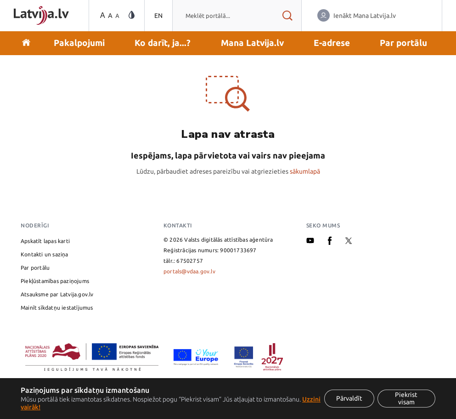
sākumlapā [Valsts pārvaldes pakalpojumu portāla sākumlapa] (305, 171)
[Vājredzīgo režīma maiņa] (132, 15)
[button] (79, 43)
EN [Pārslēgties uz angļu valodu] (158, 15)
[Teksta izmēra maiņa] (109, 15)
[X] (348, 242)
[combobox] (223, 15)
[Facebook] (330, 243)
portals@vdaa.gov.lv (189, 271)
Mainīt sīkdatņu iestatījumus (57, 308)
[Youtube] (310, 241)
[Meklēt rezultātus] (287, 15)
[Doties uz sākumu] (26, 43)
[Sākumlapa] (41, 15)
